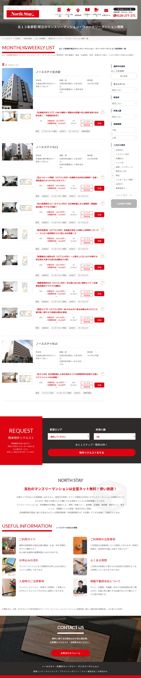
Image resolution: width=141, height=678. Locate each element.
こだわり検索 (68, 15)
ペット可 (120, 162)
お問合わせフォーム (70, 652)
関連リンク (38, 671)
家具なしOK (121, 171)
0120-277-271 (125, 15)
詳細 (99, 123)
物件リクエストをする (91, 452)
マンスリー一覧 (59, 15)
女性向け (120, 150)
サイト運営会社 (88, 671)
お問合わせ (106, 15)
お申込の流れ (97, 15)
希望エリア (56, 429)
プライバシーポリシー (69, 671)
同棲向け (120, 158)
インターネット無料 (124, 179)
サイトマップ (51, 671)
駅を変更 (124, 76)
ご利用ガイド (87, 15)
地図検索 (78, 15)
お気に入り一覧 (125, 9)
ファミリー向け (122, 154)
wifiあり (119, 183)
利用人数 (101, 429)
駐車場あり (120, 188)
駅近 (118, 175)
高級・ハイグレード (124, 167)
